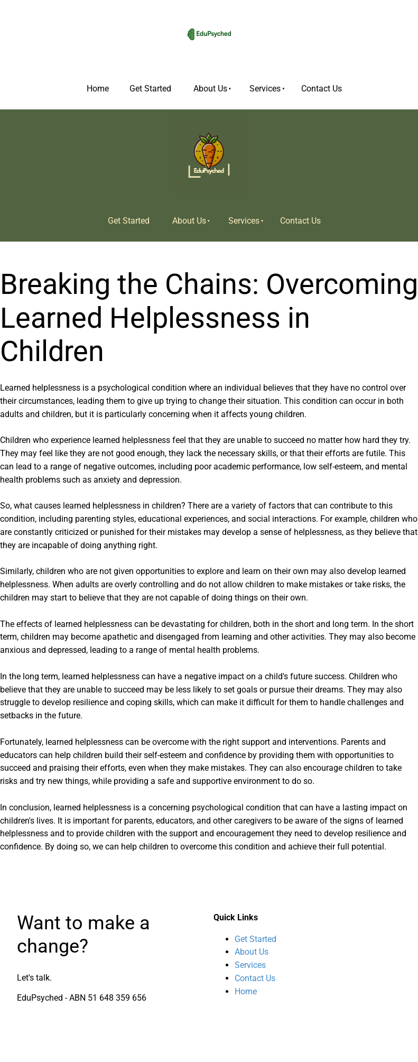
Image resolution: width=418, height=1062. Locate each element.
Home (98, 89)
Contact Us (321, 89)
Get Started (150, 89)
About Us (210, 89)
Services (265, 89)
